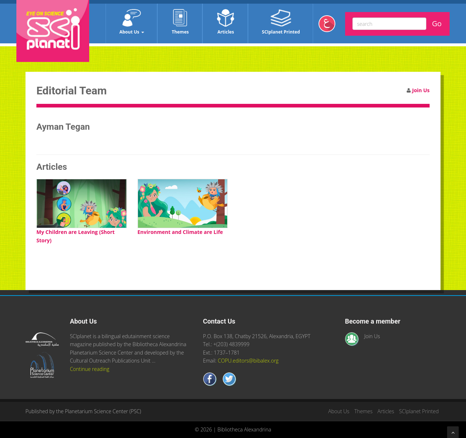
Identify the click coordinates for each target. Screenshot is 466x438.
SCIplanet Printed (281, 22)
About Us (131, 22)
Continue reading (89, 368)
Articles (225, 22)
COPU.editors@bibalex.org (248, 360)
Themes (180, 22)
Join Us (421, 90)
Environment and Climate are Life (180, 231)
